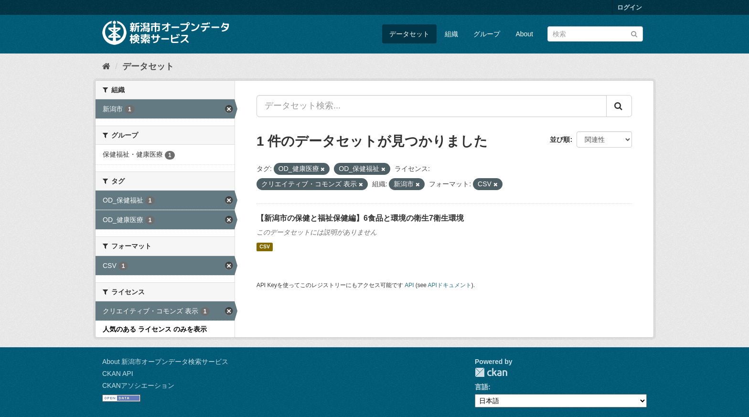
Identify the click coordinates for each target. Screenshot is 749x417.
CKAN (491, 372)
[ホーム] (106, 66)
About (524, 34)
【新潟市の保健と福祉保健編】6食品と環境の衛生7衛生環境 (360, 218)
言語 (481, 387)
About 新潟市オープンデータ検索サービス (165, 361)
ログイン (629, 7)
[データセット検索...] (432, 106)
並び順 (560, 139)
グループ (486, 34)
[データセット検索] (595, 34)
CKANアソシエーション (138, 385)
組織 (451, 34)
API (409, 285)
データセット (409, 34)
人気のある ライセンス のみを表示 (155, 329)
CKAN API (117, 373)
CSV (264, 247)
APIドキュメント (449, 285)
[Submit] (634, 33)
